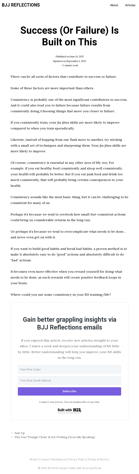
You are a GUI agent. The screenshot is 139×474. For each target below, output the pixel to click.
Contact (44, 459)
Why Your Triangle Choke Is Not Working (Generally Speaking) (54, 437)
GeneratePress (91, 468)
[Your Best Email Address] (69, 380)
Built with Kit (69, 410)
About (114, 5)
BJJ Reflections (21, 5)
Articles (130, 5)
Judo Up (19, 433)
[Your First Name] (69, 369)
